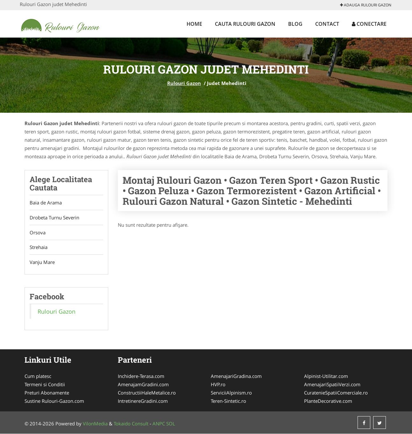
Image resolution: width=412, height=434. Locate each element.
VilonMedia (95, 424)
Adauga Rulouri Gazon (365, 5)
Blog (295, 23)
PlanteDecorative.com (328, 401)
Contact (327, 23)
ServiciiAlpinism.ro (231, 393)
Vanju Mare (42, 262)
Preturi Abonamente (47, 393)
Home (194, 23)
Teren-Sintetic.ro (228, 401)
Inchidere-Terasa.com (141, 376)
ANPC (159, 424)
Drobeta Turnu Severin (54, 217)
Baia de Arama (46, 202)
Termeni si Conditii (45, 384)
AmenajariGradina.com (236, 376)
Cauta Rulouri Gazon (245, 23)
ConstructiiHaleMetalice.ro (147, 393)
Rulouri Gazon (184, 83)
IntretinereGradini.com (143, 401)
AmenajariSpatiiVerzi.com (332, 384)
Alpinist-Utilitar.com (326, 376)
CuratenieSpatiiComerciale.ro (336, 393)
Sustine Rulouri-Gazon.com (54, 401)
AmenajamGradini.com (143, 384)
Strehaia (38, 247)
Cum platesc (38, 376)
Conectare (369, 23)
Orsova (38, 232)
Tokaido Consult (131, 424)
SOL (170, 424)
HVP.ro (218, 384)
